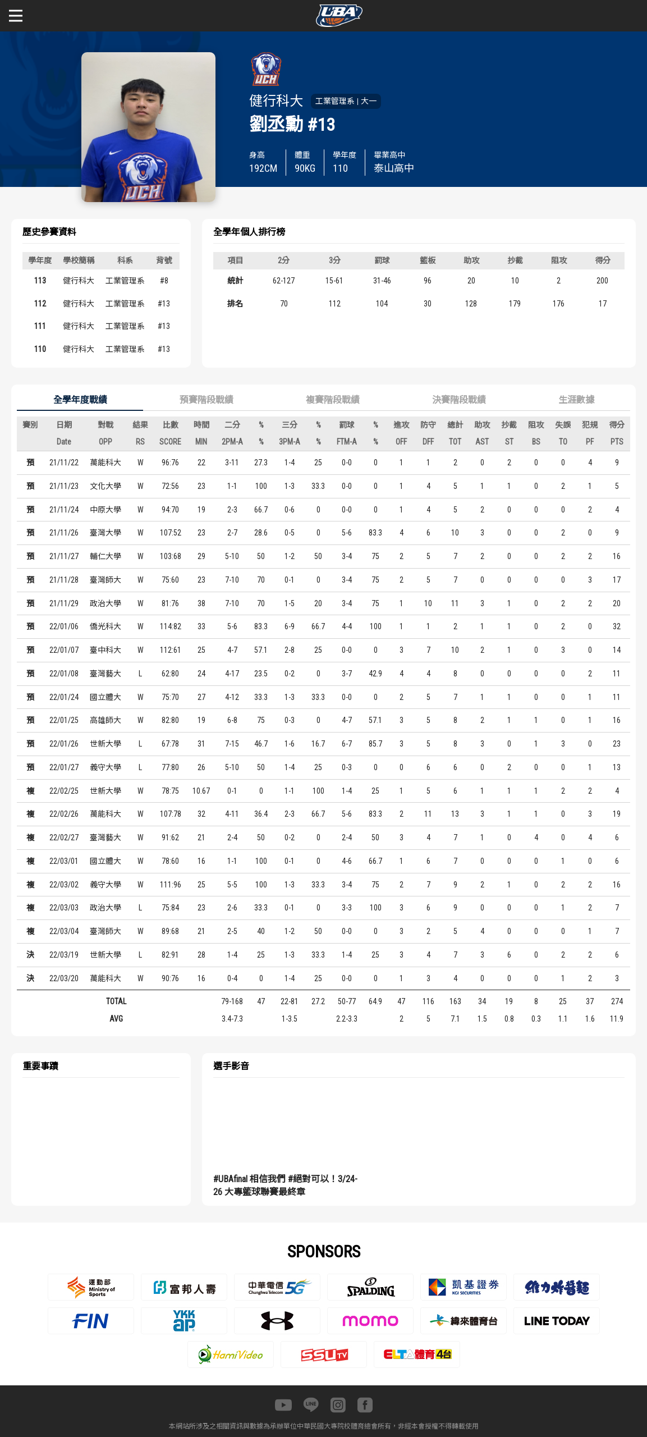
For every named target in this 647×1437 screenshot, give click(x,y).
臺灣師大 (105, 579)
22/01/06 (64, 626)
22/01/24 (64, 697)
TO (563, 441)
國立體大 (105, 697)
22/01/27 (64, 767)
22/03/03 (64, 907)
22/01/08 (64, 673)
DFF (428, 441)
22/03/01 (64, 861)
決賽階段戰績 (459, 400)
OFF (401, 441)
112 (40, 303)
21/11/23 (64, 486)
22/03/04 (64, 931)
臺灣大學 (105, 532)
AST (482, 441)
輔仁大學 (105, 556)
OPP (105, 441)
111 (40, 326)
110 (40, 349)
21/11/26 (64, 532)
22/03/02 (64, 884)
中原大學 (105, 509)
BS (536, 441)
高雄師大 (105, 720)
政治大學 (105, 603)
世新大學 (105, 743)
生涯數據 (576, 400)
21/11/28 (64, 579)
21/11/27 (64, 556)
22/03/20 (64, 978)
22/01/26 (64, 743)
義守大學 (105, 767)
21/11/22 (64, 462)
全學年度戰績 (80, 400)
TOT (455, 441)
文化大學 (105, 486)
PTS (617, 441)
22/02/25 (64, 790)
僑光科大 (105, 626)
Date (64, 441)
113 (40, 280)
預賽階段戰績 (206, 400)
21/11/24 (64, 509)
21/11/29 (64, 603)
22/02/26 (64, 813)
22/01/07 (64, 650)
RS (140, 441)
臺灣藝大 (105, 673)
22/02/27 (64, 837)
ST (509, 441)
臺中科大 (105, 650)
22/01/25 (64, 720)
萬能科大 (105, 462)
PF (590, 441)
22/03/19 (64, 954)
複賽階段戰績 (333, 400)
